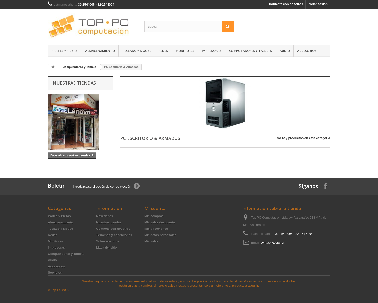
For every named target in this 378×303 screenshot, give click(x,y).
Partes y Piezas (65, 50)
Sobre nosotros (107, 241)
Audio (285, 50)
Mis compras (153, 216)
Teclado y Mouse (136, 50)
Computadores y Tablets (250, 50)
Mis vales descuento (159, 222)
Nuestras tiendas (74, 83)
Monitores (185, 50)
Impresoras (212, 50)
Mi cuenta (155, 208)
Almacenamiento (100, 50)
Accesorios (307, 50)
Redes (163, 50)
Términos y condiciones (114, 235)
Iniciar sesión (318, 4)
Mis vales (151, 241)
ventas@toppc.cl (272, 242)
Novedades (104, 216)
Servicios (55, 272)
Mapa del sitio (106, 247)
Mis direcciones (156, 228)
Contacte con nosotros (286, 4)
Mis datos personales (160, 235)
